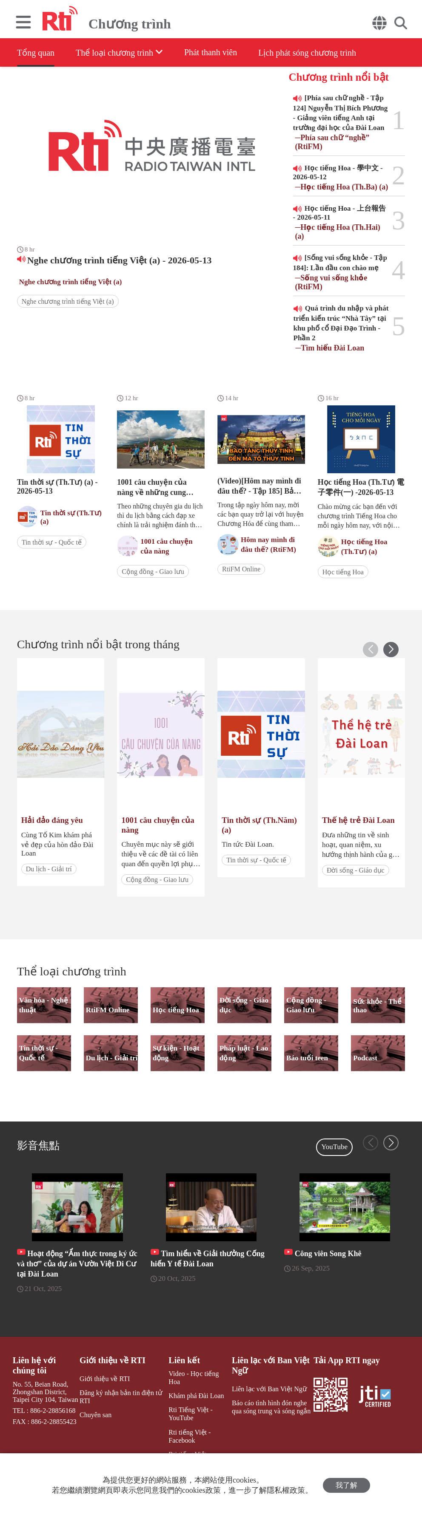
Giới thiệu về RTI (112, 1360)
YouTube (334, 1147)
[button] (391, 649)
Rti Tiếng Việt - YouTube (190, 1413)
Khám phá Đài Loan (196, 1395)
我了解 (346, 1485)
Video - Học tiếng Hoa (193, 1377)
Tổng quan (35, 52)
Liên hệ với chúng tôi (34, 1365)
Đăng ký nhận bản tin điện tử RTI (121, 1396)
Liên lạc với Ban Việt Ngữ (271, 1365)
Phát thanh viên (210, 52)
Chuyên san (95, 1414)
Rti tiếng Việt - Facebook (189, 1436)
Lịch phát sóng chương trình (307, 52)
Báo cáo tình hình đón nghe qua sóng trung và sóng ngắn (271, 1407)
